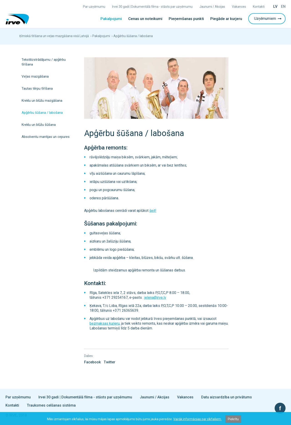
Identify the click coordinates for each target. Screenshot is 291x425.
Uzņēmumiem (268, 18)
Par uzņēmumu (94, 6)
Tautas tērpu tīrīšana (37, 88)
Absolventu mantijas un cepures (46, 137)
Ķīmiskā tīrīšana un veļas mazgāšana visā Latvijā (54, 36)
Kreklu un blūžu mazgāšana (42, 101)
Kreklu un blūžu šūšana (39, 125)
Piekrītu (233, 419)
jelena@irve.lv (155, 297)
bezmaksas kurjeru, (105, 323)
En (283, 6)
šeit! (152, 210)
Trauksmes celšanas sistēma (51, 405)
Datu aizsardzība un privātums (226, 397)
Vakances (239, 6)
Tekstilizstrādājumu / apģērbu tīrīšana (44, 62)
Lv (275, 6)
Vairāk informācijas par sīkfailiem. (197, 419)
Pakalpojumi (111, 18)
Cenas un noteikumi (145, 18)
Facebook (92, 362)
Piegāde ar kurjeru (226, 18)
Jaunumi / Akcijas (212, 6)
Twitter (109, 362)
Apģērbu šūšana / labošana (42, 113)
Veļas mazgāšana (35, 76)
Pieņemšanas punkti (186, 18)
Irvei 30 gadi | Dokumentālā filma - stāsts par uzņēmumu (152, 6)
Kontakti (259, 6)
